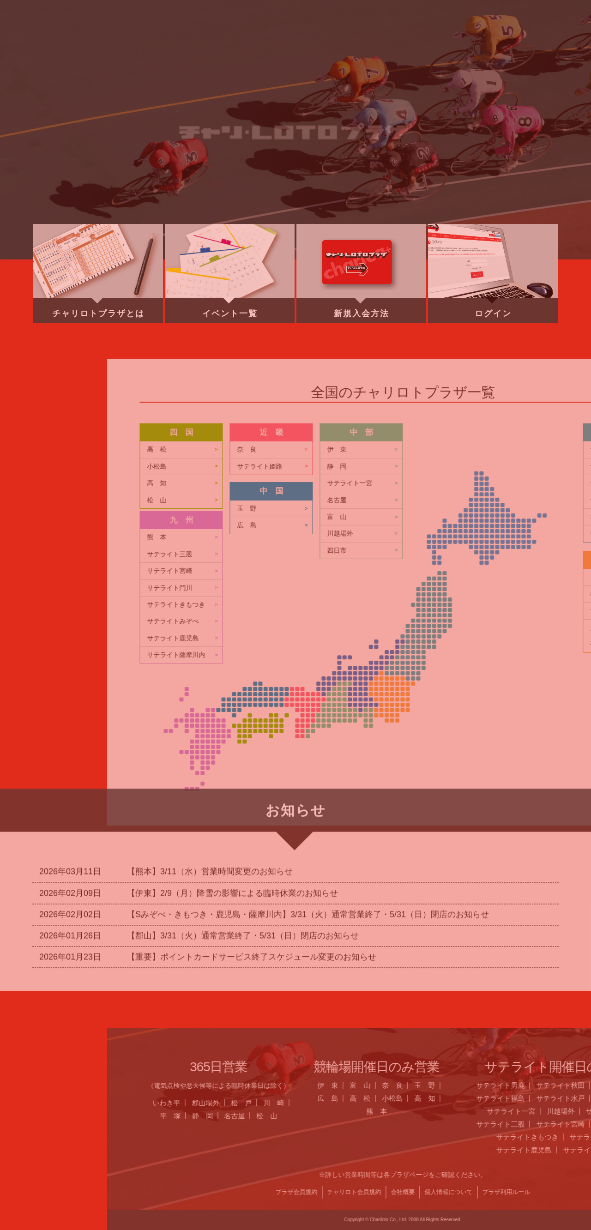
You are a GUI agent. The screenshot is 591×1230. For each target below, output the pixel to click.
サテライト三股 (478, 554)
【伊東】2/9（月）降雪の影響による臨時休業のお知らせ (232, 787)
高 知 (466, 483)
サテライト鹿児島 (482, 638)
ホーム (85, 39)
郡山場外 (515, 1103)
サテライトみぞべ (482, 621)
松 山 (466, 500)
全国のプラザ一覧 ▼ (370, 39)
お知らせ (180, 39)
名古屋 (543, 1116)
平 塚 (479, 1116)
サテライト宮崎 (478, 570)
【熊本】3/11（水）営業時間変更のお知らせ (210, 766)
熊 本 (466, 537)
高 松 (466, 449)
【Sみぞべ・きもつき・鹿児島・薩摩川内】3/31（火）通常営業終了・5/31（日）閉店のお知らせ (308, 808)
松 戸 (550, 1103)
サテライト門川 (478, 588)
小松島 (466, 466)
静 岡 (511, 1116)
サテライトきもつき (485, 604)
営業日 (275, 39)
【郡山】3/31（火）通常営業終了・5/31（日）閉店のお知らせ (243, 829)
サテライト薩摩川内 (485, 654)
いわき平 (475, 1103)
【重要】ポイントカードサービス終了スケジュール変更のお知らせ (251, 851)
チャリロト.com (464, 39)
